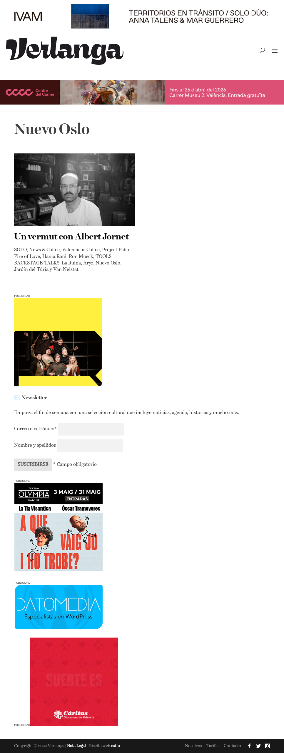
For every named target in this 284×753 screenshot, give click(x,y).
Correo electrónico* (36, 429)
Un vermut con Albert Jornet (71, 237)
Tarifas (212, 746)
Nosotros (193, 746)
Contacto (232, 746)
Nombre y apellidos (35, 445)
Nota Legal (77, 746)
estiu (115, 746)
